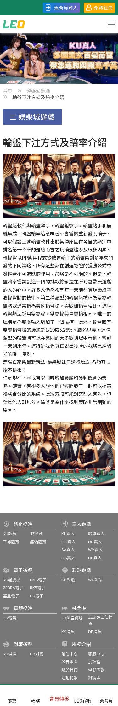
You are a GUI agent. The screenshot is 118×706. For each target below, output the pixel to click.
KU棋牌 (9, 654)
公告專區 (69, 661)
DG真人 (95, 542)
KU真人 (68, 533)
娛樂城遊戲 (38, 91)
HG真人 (68, 558)
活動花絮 (69, 678)
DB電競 (9, 618)
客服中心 (96, 654)
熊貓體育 (38, 542)
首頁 (7, 91)
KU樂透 (68, 580)
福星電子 (11, 596)
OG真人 (68, 542)
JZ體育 (36, 533)
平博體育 (11, 542)
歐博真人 (96, 533)
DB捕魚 (95, 632)
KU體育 (9, 533)
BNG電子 (38, 580)
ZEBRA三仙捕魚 (100, 620)
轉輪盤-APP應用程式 (25, 257)
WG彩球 (95, 580)
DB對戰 (36, 654)
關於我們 (69, 670)
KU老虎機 (11, 580)
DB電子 (36, 596)
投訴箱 (94, 661)
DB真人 (95, 558)
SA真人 (68, 549)
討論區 (94, 678)
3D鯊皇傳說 (72, 618)
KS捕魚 (68, 632)
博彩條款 (96, 670)
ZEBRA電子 (13, 588)
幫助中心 (69, 654)
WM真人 (95, 549)
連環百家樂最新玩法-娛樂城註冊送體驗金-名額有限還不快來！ (56, 365)
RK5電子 (37, 588)
